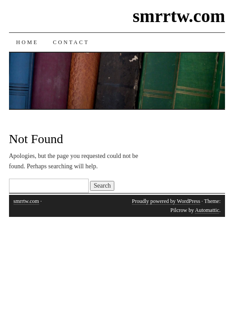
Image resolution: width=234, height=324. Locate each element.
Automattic (207, 210)
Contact (71, 42)
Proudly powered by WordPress (166, 201)
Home (27, 42)
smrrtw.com (179, 16)
